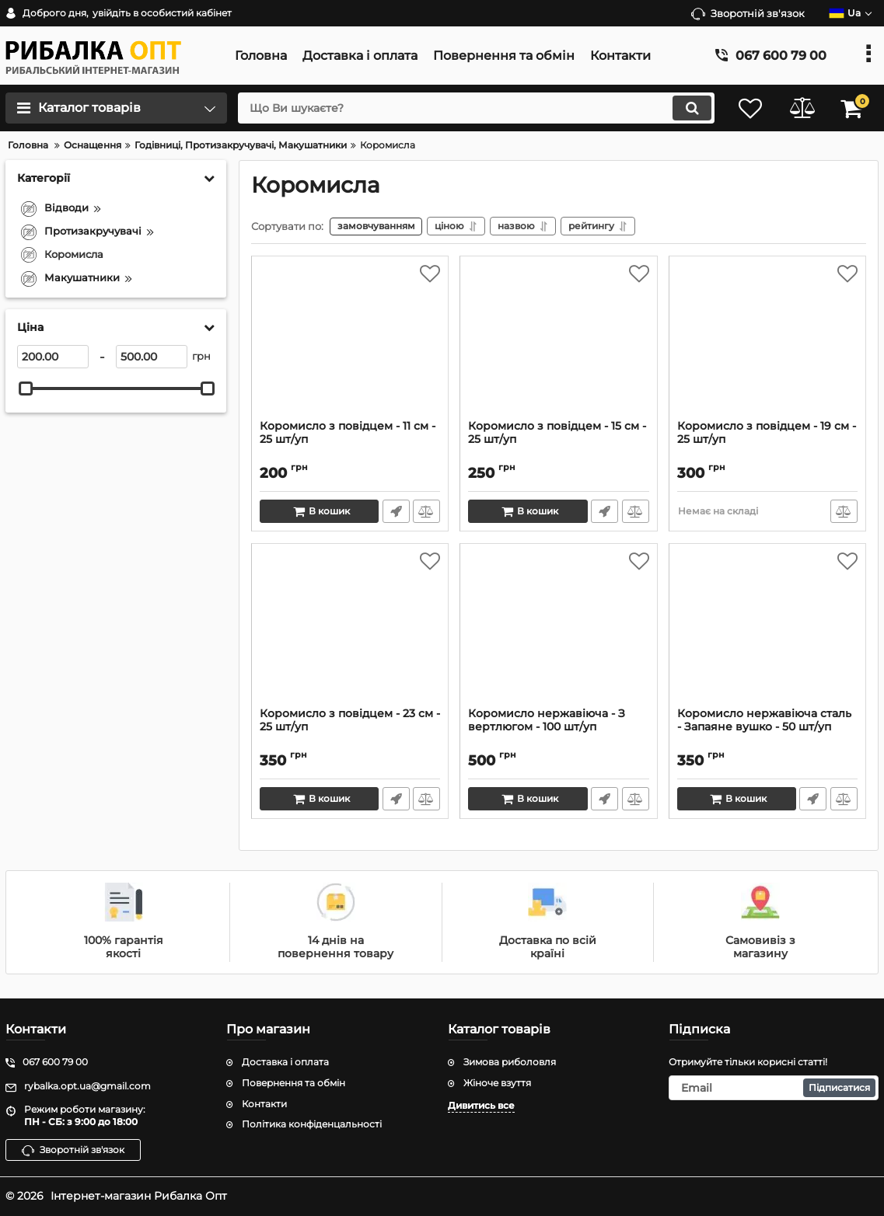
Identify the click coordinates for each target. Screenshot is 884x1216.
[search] (471, 108)
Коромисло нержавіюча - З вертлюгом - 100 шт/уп (546, 721)
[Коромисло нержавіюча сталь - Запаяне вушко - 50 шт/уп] (767, 630)
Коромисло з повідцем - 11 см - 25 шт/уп (347, 433)
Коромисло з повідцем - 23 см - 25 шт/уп (350, 721)
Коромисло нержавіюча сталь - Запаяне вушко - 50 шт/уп (764, 721)
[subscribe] (774, 1087)
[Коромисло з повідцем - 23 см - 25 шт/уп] (350, 630)
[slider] (26, 388)
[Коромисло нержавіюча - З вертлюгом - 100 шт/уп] (558, 630)
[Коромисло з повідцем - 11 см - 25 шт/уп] (350, 342)
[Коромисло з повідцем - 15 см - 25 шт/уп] (558, 342)
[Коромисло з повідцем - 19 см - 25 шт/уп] (767, 342)
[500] (151, 356)
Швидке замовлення (395, 512)
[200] (53, 356)
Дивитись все (481, 1105)
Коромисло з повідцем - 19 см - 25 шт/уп (766, 433)
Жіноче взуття (497, 1083)
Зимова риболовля (509, 1062)
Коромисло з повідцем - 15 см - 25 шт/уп (557, 433)
